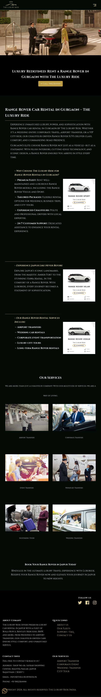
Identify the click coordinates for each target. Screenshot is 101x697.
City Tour (61, 671)
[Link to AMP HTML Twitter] (80, 603)
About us (61, 625)
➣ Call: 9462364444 (50, 83)
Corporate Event (66, 664)
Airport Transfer (66, 661)
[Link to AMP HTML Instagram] (94, 603)
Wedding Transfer (67, 668)
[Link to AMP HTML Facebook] (87, 603)
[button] (95, 5)
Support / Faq (64, 631)
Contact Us (63, 635)
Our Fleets (62, 628)
